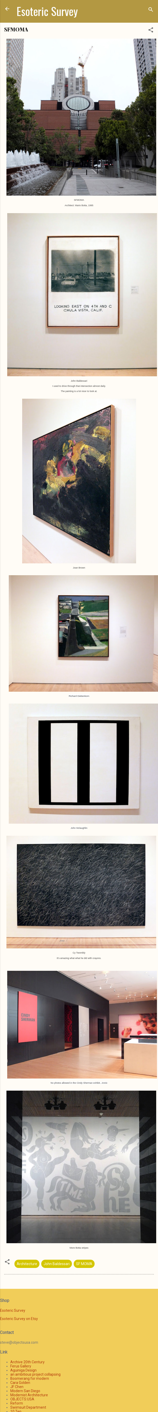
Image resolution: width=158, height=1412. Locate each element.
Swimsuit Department (28, 1407)
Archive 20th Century (27, 1362)
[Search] (151, 10)
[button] (151, 31)
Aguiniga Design (23, 1370)
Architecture (27, 1264)
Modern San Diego (25, 1391)
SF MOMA (84, 1264)
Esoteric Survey (47, 11)
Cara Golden (20, 1383)
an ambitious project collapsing (35, 1374)
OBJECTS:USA (22, 1399)
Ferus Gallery (20, 1366)
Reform (16, 1403)
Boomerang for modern (29, 1378)
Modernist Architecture (29, 1395)
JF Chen (16, 1387)
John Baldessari (57, 1264)
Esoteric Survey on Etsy (19, 1319)
